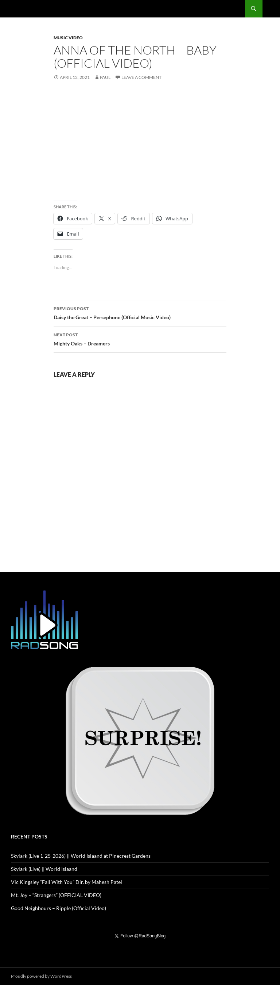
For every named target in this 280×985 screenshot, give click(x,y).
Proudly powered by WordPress (41, 976)
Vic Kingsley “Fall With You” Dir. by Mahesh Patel (66, 882)
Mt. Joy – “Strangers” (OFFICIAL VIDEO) (56, 895)
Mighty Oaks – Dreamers (140, 339)
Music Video (68, 37)
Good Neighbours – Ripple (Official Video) (58, 908)
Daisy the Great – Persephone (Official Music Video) (140, 312)
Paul (105, 77)
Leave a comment (141, 77)
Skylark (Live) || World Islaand (44, 869)
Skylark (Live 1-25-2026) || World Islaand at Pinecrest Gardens (81, 856)
